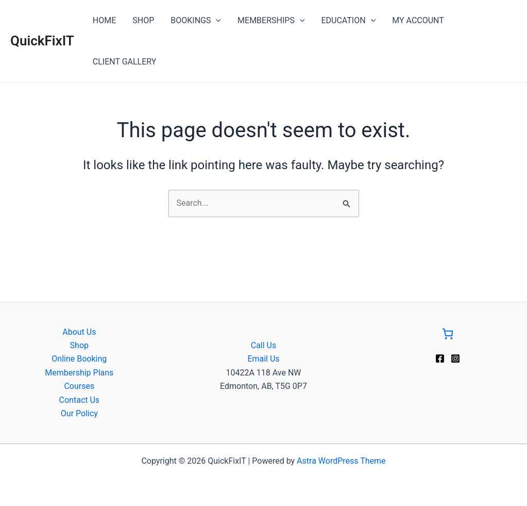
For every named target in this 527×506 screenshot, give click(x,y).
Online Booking (79, 359)
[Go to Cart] (447, 335)
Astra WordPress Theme (341, 461)
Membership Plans (79, 373)
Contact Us (79, 400)
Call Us (264, 345)
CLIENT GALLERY (125, 62)
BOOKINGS (196, 20)
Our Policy (79, 413)
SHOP (143, 20)
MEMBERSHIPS (270, 20)
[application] (216, 20)
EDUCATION (348, 20)
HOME (104, 20)
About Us (79, 332)
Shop (79, 345)
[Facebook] (440, 358)
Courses (79, 386)
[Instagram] (455, 358)
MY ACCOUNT (418, 20)
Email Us (263, 359)
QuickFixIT (42, 40)
